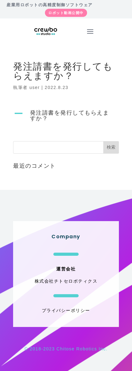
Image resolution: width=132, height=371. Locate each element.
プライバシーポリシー (66, 310)
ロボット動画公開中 (66, 13)
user (34, 87)
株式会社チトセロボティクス (66, 281)
